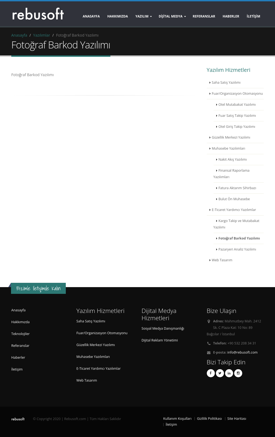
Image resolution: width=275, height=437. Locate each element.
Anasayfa (91, 16)
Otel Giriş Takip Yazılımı (237, 126)
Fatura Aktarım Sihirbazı (237, 188)
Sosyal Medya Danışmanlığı (163, 328)
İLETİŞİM (253, 16)
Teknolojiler (20, 334)
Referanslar (20, 345)
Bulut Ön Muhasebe (234, 199)
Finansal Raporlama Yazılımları (232, 173)
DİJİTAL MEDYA (171, 16)
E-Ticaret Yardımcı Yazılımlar (234, 209)
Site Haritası (236, 418)
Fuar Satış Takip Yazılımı (237, 115)
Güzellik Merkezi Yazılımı (231, 137)
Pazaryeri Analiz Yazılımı (237, 249)
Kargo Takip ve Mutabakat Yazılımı (236, 224)
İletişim (17, 369)
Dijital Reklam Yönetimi (160, 340)
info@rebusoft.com (242, 352)
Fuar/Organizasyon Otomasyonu (237, 93)
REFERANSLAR (204, 16)
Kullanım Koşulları (177, 418)
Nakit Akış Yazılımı (233, 159)
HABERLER (231, 16)
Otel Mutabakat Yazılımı (237, 104)
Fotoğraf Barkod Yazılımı (239, 238)
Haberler (18, 357)
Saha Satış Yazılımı (226, 82)
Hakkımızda (117, 16)
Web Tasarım (222, 260)
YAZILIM (142, 16)
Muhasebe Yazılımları (228, 148)
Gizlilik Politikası (209, 418)
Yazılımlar (41, 35)
